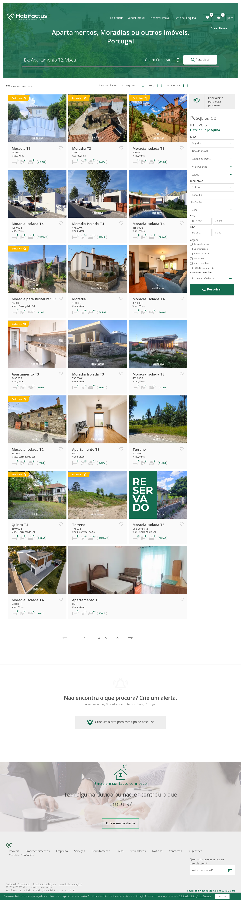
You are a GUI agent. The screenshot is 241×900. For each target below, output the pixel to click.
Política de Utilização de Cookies (195, 896)
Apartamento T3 (25, 374)
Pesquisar (200, 60)
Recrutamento (101, 851)
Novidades (199, 258)
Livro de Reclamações (70, 884)
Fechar (222, 896)
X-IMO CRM (228, 890)
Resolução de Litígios (44, 884)
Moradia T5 (21, 148)
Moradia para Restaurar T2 (34, 299)
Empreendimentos (38, 851)
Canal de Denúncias (21, 855)
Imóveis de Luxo (202, 263)
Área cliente (218, 28)
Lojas (120, 851)
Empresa (62, 851)
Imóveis (14, 851)
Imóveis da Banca (202, 253)
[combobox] (212, 142)
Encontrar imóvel (159, 18)
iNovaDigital (209, 890)
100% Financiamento (204, 268)
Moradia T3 (81, 148)
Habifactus (116, 18)
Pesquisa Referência (230, 278)
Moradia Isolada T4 (27, 223)
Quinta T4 (20, 524)
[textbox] (213, 202)
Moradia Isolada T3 (88, 374)
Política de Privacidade (18, 884)
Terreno (139, 449)
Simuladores (138, 851)
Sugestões (195, 851)
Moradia (79, 299)
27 (116, 638)
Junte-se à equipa (185, 18)
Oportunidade (201, 248)
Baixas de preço (202, 243)
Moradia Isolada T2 (27, 449)
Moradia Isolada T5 (148, 148)
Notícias (157, 851)
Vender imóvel (136, 18)
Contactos (175, 851)
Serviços (79, 851)
